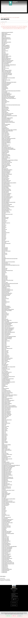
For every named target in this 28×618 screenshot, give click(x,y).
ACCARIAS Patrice (4, 76)
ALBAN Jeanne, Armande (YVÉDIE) (7, 392)
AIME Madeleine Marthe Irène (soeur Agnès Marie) (9, 258)
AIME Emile (3, 228)
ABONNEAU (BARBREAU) (5, 45)
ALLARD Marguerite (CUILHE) (6, 549)
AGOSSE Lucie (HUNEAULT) (6, 141)
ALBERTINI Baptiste (5, 446)
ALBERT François (4, 420)
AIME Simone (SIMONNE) (6, 208)
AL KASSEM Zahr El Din (5, 375)
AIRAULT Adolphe (4, 339)
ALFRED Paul (4, 489)
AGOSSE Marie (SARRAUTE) (6, 142)
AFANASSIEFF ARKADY (5, 128)
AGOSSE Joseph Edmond (6, 144)
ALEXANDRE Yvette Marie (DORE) (7, 467)
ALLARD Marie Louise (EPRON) (6, 550)
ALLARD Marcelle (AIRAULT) (6, 543)
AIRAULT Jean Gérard (5, 350)
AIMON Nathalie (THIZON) (6, 295)
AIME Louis (3, 255)
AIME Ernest (4, 230)
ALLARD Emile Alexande (5, 570)
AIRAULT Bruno (4, 345)
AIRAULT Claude (4, 347)
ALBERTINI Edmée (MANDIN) (6, 444)
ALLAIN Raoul (4, 529)
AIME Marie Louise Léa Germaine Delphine (8, 261)
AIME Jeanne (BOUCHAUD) (6, 170)
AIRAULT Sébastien (5, 360)
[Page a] (2, 26)
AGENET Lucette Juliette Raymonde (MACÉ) (8, 138)
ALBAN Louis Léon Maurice (6, 393)
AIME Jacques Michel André (6, 243)
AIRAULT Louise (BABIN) (5, 321)
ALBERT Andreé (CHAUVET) (6, 401)
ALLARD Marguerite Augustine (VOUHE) (8, 563)
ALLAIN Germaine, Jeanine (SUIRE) (7, 522)
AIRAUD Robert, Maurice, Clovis (6, 320)
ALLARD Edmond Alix (5, 568)
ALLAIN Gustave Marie (5, 524)
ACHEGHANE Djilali (5, 87)
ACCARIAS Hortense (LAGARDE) (7, 74)
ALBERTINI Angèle (4, 445)
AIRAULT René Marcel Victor (6, 359)
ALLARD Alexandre (5, 564)
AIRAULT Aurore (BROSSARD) (6, 324)
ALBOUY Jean (4, 451)
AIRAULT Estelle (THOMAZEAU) (7, 338)
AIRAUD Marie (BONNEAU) (6, 306)
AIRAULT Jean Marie (5, 351)
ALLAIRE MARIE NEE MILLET (6, 541)
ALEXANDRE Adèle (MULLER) (6, 472)
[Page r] (9, 28)
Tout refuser (14, 615)
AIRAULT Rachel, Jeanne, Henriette (7, 358)
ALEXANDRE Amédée (5, 476)
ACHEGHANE (4, 89)
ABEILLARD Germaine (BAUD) (6, 42)
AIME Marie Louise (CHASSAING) (7, 174)
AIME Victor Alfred (4, 279)
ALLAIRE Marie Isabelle (5, 538)
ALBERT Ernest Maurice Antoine (7, 419)
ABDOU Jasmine (4, 39)
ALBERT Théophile (4, 442)
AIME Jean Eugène (5, 249)
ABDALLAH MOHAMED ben (6, 37)
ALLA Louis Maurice (5, 518)
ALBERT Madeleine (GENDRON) (7, 403)
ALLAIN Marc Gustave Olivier (6, 525)
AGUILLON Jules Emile (5, 150)
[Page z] (24, 28)
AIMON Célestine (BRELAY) (6, 288)
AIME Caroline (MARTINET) (6, 194)
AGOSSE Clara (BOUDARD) (6, 140)
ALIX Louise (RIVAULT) (5, 505)
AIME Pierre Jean (4, 269)
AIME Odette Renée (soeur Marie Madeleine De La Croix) (10, 265)
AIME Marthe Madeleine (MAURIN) (7, 196)
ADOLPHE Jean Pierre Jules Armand (7, 121)
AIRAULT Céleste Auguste (6, 346)
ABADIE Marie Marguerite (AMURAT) (7, 32)
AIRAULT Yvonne (4, 362)
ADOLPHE (3, 123)
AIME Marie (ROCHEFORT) (6, 205)
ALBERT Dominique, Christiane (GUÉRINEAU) (9, 405)
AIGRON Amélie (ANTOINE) (6, 157)
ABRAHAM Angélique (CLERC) (6, 56)
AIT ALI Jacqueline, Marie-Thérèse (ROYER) (8, 366)
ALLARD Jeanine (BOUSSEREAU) (7, 548)
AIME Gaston (4, 235)
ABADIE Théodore (4, 33)
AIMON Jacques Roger (5, 298)
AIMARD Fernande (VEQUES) (6, 165)
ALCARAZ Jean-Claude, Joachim (7, 454)
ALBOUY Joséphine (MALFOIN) (6, 450)
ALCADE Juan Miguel (5, 453)
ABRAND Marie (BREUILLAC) (6, 59)
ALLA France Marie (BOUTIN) (6, 517)
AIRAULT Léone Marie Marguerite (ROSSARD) (9, 336)
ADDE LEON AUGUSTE (5, 108)
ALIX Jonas (3, 512)
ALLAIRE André (4, 534)
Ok (2, 23)
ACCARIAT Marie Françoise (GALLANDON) (8, 77)
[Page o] (4, 28)
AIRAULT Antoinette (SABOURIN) (7, 337)
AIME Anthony (4, 221)
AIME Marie (3, 259)
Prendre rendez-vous (15, 599)
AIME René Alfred (4, 275)
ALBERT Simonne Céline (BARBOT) (7, 398)
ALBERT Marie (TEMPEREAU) (6, 413)
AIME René (3, 273)
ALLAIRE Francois (4, 535)
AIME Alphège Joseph (5, 217)
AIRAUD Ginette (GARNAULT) (6, 307)
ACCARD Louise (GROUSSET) (6, 72)
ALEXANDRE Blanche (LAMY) (6, 470)
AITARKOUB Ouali (4, 367)
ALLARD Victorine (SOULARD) (6, 560)
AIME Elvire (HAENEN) (5, 187)
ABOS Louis (3, 51)
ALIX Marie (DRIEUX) (5, 499)
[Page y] (22, 28)
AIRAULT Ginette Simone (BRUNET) (7, 325)
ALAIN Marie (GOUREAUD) (6, 380)
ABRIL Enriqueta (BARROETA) (6, 62)
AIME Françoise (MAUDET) (6, 195)
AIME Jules (3, 252)
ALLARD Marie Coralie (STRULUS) (7, 561)
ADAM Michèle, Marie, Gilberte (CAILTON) (8, 96)
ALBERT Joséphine (5, 430)
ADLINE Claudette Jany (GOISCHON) (7, 113)
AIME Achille (4, 213)
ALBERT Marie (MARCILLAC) (6, 407)
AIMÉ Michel (4, 281)
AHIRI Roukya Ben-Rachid (6, 154)
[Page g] (13, 26)
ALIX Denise (4, 509)
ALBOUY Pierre (4, 452)
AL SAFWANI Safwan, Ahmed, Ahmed (8, 378)
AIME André (4, 219)
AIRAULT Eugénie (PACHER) (6, 334)
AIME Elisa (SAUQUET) (5, 207)
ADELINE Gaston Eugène (5, 110)
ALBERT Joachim (4, 429)
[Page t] (13, 28)
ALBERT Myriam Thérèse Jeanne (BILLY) (8, 400)
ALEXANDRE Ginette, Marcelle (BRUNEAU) (8, 466)
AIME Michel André (5, 262)
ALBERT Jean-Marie (5, 428)
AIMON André (4, 296)
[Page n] (26, 26)
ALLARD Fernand (4, 571)
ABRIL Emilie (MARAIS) (5, 63)
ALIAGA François (4, 491)
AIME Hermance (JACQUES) (6, 189)
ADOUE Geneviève (5, 125)
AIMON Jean (4, 299)
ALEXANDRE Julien (4, 482)
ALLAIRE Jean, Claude (5, 537)
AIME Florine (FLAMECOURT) (6, 180)
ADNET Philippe (4, 116)
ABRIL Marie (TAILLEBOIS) (6, 65)
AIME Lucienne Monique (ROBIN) (7, 204)
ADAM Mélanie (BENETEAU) (6, 95)
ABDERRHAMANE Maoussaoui (6, 38)
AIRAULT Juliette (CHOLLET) (6, 326)
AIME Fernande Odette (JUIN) (6, 190)
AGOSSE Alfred (4, 143)
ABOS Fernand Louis (5, 50)
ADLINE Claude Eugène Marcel (6, 114)
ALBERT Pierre (4, 440)
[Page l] (22, 26)
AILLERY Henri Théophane (6, 163)
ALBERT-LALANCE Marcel (6, 449)
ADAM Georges (4, 102)
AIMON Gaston (4, 297)
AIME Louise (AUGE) (5, 168)
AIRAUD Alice (4, 311)
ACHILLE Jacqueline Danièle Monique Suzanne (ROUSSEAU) (11, 90)
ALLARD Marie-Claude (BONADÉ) (7, 547)
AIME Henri (3, 240)
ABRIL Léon (3, 69)
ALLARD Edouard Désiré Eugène (7, 569)
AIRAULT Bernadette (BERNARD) (7, 323)
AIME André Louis (4, 220)
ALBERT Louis (4, 431)
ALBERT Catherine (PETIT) (6, 410)
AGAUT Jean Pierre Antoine (6, 136)
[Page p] (5, 28)
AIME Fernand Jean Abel (5, 232)
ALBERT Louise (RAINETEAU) (6, 412)
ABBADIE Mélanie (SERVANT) (6, 34)
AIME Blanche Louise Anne (6, 222)
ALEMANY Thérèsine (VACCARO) (7, 458)
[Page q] (7, 28)
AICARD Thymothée (5, 156)
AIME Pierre (3, 266)
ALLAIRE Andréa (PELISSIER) (6, 532)
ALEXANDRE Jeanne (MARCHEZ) (7, 471)
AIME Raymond (4, 272)
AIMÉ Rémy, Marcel (5, 282)
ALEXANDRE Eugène (5, 480)
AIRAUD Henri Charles (5, 314)
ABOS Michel (4, 52)
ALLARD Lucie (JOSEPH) (5, 555)
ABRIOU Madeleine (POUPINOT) (7, 70)
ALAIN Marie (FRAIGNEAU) (6, 379)
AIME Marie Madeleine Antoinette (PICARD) (8, 202)
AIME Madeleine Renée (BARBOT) (7, 169)
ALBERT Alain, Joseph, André (6, 415)
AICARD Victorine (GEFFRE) (6, 155)
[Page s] (11, 28)
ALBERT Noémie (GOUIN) (6, 404)
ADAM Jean (3, 103)
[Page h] (15, 26)
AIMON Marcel (4, 300)
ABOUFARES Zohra (5, 55)
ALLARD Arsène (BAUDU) (6, 545)
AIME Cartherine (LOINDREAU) (6, 193)
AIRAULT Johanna (4, 353)
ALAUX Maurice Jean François (6, 391)
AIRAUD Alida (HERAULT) (6, 308)
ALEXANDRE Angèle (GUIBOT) (6, 469)
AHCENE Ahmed (4, 153)
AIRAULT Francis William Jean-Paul (7, 348)
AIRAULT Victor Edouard (5, 361)
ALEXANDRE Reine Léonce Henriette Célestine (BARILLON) (11, 465)
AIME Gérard (4, 239)
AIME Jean (3, 244)
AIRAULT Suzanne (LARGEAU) (6, 331)
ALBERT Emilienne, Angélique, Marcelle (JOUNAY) (9, 406)
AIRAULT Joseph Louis (5, 354)
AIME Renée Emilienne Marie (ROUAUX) (8, 206)
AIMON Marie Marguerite (5, 301)
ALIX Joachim (4, 511)
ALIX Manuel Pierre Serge (6, 515)
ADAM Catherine (4, 100)
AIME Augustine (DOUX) (5, 178)
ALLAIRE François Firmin (5, 536)
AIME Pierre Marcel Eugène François (7, 270)
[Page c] (5, 26)
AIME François (4, 234)
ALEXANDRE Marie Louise (6, 483)
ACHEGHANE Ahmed (5, 85)
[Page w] (19, 28)
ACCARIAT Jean (4, 78)
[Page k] (20, 26)
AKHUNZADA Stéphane (5, 373)
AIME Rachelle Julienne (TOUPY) (7, 209)
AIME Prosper (4, 271)
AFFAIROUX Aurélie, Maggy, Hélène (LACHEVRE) (9, 129)
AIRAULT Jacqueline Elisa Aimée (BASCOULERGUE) (10, 322)
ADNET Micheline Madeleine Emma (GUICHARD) (9, 115)
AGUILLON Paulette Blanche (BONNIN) (7, 148)
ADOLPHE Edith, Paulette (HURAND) (7, 117)
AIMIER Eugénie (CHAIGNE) (6, 286)
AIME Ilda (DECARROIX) (5, 176)
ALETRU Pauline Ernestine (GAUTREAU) (8, 463)
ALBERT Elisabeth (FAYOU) (6, 402)
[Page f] (11, 26)
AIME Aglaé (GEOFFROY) (6, 183)
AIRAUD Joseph (4, 315)
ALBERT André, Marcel (5, 416)
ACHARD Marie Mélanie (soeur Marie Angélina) (9, 82)
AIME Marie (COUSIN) (5, 175)
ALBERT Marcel (4, 436)
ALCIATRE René (4, 455)
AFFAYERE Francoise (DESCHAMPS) (7, 130)
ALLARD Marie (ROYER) (5, 559)
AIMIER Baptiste (4, 287)
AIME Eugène (4, 231)
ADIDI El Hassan (4, 111)
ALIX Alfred (3, 506)
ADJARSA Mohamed (5, 112)
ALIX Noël (3, 516)
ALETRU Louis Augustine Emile (6, 464)
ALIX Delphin (4, 508)
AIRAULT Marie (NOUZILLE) (6, 333)
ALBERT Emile (4, 418)
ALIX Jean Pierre (4, 510)
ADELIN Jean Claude (5, 109)
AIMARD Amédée (4, 166)
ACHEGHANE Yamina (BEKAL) (6, 83)
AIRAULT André (4, 344)
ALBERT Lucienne (4, 433)
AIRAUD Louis (4, 318)
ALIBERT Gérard (4, 495)
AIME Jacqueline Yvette (5, 241)
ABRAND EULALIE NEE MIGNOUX (7, 61)
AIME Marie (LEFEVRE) (5, 191)
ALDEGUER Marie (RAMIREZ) (6, 456)
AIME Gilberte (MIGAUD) (5, 200)
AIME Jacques (4, 242)
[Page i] (17, 26)
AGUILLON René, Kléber (5, 151)
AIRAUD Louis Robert (5, 319)
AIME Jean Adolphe (5, 247)
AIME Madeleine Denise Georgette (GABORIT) (9, 182)
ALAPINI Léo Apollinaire (5, 388)
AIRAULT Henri (4, 349)
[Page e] (9, 26)
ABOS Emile (3, 49)
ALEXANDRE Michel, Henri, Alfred (7, 484)
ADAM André (4, 99)
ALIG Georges (4, 497)
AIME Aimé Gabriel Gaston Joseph (7, 214)
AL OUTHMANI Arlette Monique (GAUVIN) (8, 376)
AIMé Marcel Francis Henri (6, 284)
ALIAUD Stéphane (4, 492)
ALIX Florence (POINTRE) (5, 504)
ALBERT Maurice (4, 438)
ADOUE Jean (4, 126)
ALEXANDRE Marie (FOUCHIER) (7, 468)
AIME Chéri (3, 223)
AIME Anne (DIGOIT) (5, 177)
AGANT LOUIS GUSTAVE (5, 134)
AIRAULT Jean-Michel (5, 352)
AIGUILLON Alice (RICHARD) (6, 161)
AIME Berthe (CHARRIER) (5, 173)
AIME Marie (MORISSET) (5, 201)
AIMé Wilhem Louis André (6, 285)
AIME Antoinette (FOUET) (6, 181)
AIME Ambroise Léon (5, 218)
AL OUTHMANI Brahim (5, 377)
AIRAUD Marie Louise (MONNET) (7, 310)
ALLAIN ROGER (4, 530)
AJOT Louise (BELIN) (5, 371)
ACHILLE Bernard (4, 91)
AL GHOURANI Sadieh (5, 374)
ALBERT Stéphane (4, 441)
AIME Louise (4, 257)
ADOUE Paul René (4, 127)
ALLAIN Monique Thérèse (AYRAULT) (7, 519)
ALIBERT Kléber (4, 496)
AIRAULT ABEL (4, 363)
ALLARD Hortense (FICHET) (6, 551)
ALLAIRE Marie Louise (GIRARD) (6, 531)
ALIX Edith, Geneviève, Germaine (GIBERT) (8, 502)
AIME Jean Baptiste (5, 248)
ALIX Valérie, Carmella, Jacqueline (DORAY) (8, 498)
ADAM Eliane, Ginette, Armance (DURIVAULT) (9, 98)
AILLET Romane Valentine (6, 164)
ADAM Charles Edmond (5, 101)
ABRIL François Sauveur (5, 68)
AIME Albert (4, 215)
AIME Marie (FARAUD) (5, 179)
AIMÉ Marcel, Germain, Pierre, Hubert (7, 280)
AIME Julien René (4, 253)
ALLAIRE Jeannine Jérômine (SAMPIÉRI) (8, 533)
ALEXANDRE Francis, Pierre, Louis (7, 481)
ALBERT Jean (4, 425)
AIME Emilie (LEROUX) (5, 192)
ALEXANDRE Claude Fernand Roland (7, 478)
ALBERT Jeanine (4, 427)
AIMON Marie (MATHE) (5, 292)
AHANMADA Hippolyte (5, 152)
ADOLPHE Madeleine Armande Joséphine (8, 122)
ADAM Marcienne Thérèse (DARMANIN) (8, 97)
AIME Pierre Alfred (4, 268)
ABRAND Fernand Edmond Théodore (7, 60)
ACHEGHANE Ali (4, 86)
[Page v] (17, 28)
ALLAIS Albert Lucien (5, 542)
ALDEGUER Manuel (5, 457)
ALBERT (3, 443)
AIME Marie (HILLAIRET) (5, 188)
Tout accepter (8, 615)
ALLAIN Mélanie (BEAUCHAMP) (6, 520)
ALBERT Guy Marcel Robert (6, 423)
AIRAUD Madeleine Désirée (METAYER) (8, 309)
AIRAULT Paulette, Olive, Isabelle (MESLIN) (8, 332)
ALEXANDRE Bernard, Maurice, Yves (7, 477)
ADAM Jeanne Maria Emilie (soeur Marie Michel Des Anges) (11, 104)
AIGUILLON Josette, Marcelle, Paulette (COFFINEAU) (10, 160)
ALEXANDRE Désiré (5, 479)
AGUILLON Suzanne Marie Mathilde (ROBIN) (8, 149)
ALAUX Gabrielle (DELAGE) (6, 390)
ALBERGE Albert (4, 397)
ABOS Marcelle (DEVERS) (6, 46)
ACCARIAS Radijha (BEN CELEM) (7, 73)
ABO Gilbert (3, 44)
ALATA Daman (4, 389)
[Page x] (20, 28)
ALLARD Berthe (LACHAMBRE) (6, 556)
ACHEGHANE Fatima (5, 88)
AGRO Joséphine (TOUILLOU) (6, 147)
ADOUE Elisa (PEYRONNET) (6, 124)
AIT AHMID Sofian (4, 365)
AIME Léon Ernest (4, 254)
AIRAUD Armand (4, 312)
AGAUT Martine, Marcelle (6, 137)
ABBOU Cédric (4, 36)
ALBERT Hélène (4, 424)
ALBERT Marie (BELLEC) (5, 399)
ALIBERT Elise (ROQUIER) (5, 494)
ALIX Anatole (4, 507)
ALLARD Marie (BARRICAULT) (6, 544)
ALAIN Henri (3, 385)
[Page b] (4, 26)
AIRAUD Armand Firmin (5, 313)
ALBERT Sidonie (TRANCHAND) (6, 414)
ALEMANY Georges (5, 459)
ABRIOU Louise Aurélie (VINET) (6, 71)
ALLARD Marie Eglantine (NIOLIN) (7, 558)
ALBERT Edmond (4, 417)
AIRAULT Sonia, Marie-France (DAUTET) (8, 327)
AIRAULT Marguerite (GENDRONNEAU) (8, 328)
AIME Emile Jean (4, 229)
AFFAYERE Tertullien (5, 131)
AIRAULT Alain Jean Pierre (6, 340)
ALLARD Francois (4, 572)
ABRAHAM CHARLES (5, 57)
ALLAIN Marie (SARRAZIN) (6, 521)
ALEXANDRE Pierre (5, 485)
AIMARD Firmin (4, 167)
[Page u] (15, 28)
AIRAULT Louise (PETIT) (5, 335)
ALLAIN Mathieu (4, 528)
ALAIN (3, 387)
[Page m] (24, 26)
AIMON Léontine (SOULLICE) (6, 294)
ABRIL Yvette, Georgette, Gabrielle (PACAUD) (9, 64)
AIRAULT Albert (4, 341)
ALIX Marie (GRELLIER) (5, 503)
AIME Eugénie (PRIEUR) (5, 203)
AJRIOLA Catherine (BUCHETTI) (7, 372)
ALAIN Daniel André (5, 384)
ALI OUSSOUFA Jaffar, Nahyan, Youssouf (8, 490)
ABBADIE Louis (4, 35)
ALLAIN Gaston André (5, 523)
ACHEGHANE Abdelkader (6, 84)
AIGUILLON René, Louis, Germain (7, 162)
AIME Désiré (4, 226)
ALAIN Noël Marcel (4, 386)
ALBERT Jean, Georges (5, 426)
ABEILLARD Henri (4, 43)
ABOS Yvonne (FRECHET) (6, 47)
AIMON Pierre (4, 305)
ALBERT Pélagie (4, 439)
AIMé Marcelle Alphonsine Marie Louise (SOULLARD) (10, 283)
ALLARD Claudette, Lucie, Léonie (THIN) (8, 562)
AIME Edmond (4, 227)
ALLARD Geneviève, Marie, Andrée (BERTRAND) (9, 546)
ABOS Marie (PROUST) (5, 48)
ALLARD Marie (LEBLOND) (6, 557)
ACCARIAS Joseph (5, 75)
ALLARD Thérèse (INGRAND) (6, 554)
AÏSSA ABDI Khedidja (5, 364)
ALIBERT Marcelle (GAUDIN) (6, 493)
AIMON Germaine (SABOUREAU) (7, 293)
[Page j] (19, 26)
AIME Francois (4, 233)
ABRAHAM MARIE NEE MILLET (6, 58)
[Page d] (7, 26)
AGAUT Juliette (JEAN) (5, 135)
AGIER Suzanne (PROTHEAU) (6, 139)
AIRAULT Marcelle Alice (5, 357)
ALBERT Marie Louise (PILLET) (6, 411)
